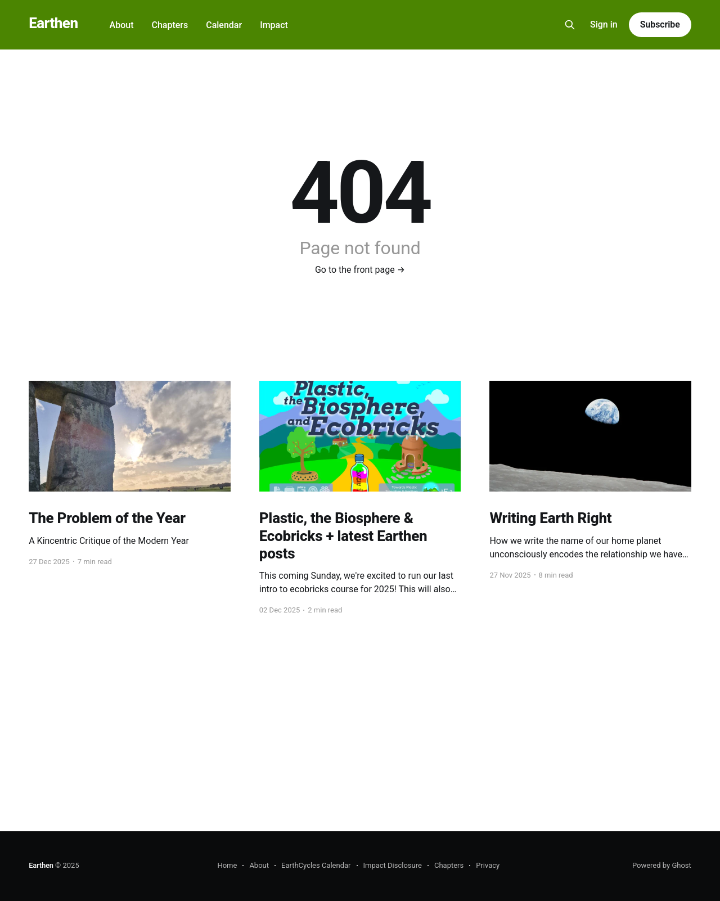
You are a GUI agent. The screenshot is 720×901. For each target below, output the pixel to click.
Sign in (604, 24)
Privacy (488, 865)
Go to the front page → (360, 269)
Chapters (169, 25)
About (122, 25)
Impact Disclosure (392, 865)
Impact (274, 25)
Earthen (53, 23)
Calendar (224, 25)
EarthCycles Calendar (316, 865)
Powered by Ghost (661, 865)
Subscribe (660, 24)
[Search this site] (570, 25)
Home (227, 865)
